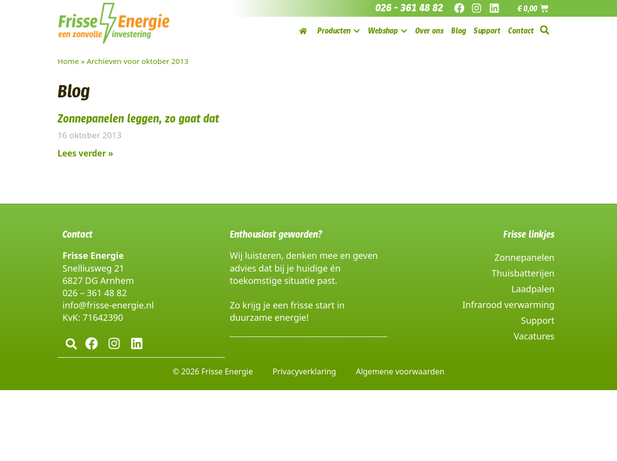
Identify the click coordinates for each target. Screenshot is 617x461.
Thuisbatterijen (523, 273)
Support (538, 320)
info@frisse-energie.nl (108, 305)
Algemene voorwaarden (400, 371)
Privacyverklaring (304, 371)
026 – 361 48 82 (94, 293)
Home (68, 61)
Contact (77, 234)
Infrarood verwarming (509, 304)
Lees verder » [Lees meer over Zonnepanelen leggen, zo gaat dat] (85, 153)
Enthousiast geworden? (276, 234)
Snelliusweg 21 (93, 268)
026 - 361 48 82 (409, 8)
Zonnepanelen (524, 257)
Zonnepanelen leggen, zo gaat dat (138, 118)
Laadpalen (533, 289)
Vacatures (534, 336)
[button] (544, 30)
